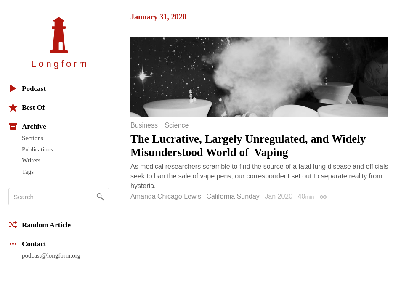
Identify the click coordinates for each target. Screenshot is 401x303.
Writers (31, 160)
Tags (28, 171)
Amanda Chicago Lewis (165, 196)
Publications (37, 149)
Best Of (26, 107)
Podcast (27, 88)
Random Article (39, 224)
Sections (32, 138)
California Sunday (233, 196)
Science (177, 125)
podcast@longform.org (51, 255)
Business (144, 125)
